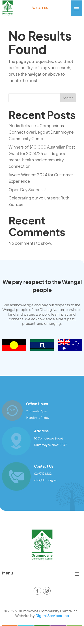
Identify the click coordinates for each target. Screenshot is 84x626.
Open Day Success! (27, 189)
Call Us (42, 8)
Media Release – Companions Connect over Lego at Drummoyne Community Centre (41, 132)
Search (68, 98)
